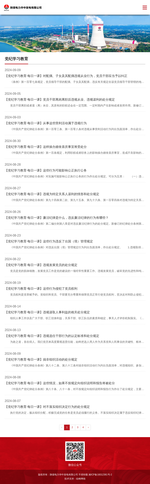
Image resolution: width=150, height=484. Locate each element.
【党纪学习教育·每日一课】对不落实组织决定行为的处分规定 (47, 406)
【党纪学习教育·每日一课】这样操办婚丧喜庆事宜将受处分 (46, 146)
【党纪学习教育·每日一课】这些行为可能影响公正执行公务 (46, 170)
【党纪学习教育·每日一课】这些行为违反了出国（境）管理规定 (49, 241)
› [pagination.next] (88, 427)
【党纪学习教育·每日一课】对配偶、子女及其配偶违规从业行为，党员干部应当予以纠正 (66, 76)
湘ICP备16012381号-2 (100, 474)
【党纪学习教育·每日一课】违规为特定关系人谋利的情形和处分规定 (52, 194)
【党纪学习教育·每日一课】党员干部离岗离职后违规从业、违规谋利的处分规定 (60, 99)
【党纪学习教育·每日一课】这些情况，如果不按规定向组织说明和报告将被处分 (60, 383)
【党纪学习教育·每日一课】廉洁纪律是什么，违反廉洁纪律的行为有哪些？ (57, 217)
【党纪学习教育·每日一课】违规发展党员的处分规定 (41, 265)
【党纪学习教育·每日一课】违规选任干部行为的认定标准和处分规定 (52, 336)
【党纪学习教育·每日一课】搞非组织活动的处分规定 (41, 359)
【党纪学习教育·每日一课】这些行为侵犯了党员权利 (41, 288)
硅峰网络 (81, 478)
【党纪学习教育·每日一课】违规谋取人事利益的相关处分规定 (47, 312)
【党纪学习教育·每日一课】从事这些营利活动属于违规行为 (46, 123)
